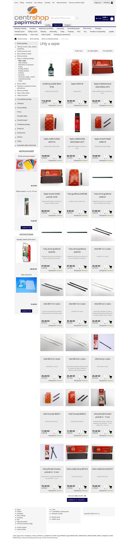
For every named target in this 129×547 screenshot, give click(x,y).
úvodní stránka (22, 527)
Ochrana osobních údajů (76, 3)
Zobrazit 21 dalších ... (77, 500)
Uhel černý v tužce (102, 359)
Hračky (48, 25)
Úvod (16, 3)
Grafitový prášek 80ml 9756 (51, 85)
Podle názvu (79, 51)
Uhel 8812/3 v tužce (52, 359)
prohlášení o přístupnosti (61, 511)
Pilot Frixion (87, 28)
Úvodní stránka (22, 39)
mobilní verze (55, 519)
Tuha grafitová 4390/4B (77, 194)
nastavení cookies (57, 513)
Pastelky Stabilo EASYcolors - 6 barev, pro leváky (26, 240)
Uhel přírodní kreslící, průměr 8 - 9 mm (52, 470)
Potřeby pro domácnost (62, 35)
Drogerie (68, 25)
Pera (78, 32)
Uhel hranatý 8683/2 (77, 414)
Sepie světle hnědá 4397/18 (52, 140)
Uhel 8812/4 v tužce (77, 359)
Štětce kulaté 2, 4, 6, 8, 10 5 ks (26, 191)
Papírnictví (57, 25)
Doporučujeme (26, 234)
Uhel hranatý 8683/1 (52, 414)
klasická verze (55, 517)
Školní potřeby (34, 39)
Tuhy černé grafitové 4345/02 (51, 250)
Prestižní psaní (20, 32)
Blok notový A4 (26, 275)
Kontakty (47, 3)
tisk (54, 509)
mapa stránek (21, 529)
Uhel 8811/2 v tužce (102, 249)
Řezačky (43, 32)
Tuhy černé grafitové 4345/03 (77, 250)
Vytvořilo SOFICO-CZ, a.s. (92, 513)
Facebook (29, 3)
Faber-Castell (45, 35)
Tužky (62, 32)
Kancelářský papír (74, 28)
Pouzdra (32, 28)
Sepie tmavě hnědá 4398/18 (102, 140)
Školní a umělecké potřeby (50, 39)
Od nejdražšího (107, 51)
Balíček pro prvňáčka (46, 28)
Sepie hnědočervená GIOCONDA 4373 (102, 85)
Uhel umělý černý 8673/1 (102, 469)
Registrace (98, 3)
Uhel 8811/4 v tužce (77, 304)
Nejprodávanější (26, 151)
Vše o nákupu (38, 3)
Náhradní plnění (62, 3)
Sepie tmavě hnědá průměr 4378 (52, 195)
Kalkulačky (60, 28)
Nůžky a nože (32, 32)
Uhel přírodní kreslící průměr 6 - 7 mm (102, 415)
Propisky (71, 32)
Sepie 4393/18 (77, 84)
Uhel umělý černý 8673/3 (77, 469)
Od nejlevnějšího (93, 51)
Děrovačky (53, 32)
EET (53, 3)
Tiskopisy (98, 28)
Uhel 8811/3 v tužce (52, 304)
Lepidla (111, 32)
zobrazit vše (26, 228)
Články (22, 3)
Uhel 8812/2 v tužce (102, 304)
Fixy (85, 32)
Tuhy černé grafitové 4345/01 (102, 195)
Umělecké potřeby (21, 35)
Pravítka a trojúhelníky (97, 32)
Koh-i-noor (34, 35)
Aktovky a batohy (20, 28)
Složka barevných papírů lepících (26, 156)
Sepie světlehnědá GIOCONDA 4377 (77, 140)
